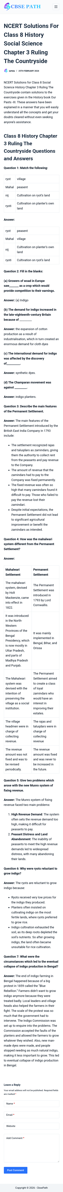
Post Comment (15, 1170)
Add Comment (15, 1138)
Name (10, 1104)
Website (10, 1126)
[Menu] (56, 6)
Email (10, 1115)
